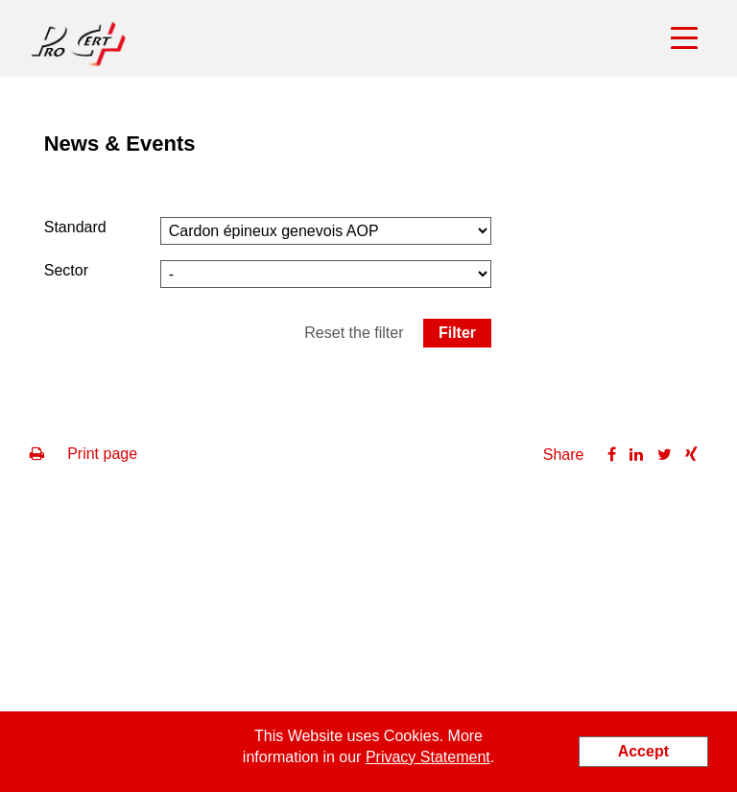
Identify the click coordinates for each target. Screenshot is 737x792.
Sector (66, 270)
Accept (643, 751)
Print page (83, 453)
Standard (75, 227)
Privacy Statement (428, 757)
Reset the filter (353, 332)
